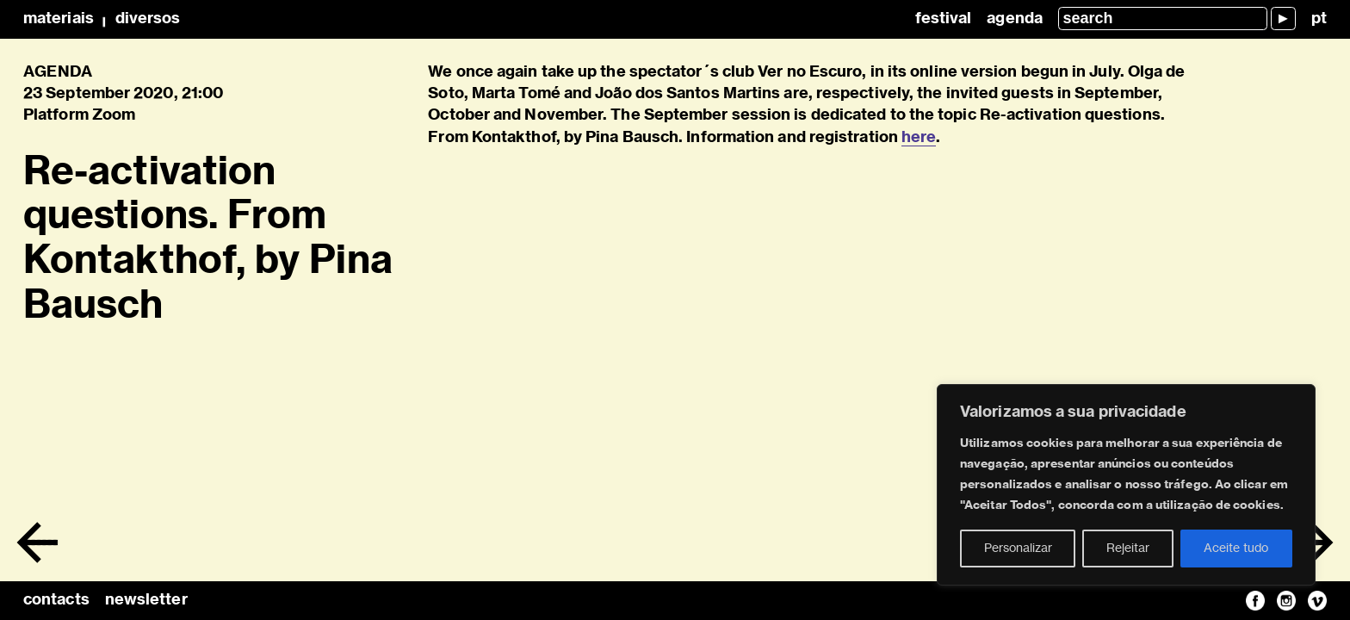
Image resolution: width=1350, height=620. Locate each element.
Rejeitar (1127, 548)
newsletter (146, 600)
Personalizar (1018, 548)
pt (1319, 19)
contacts (56, 600)
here (918, 138)
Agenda (1015, 19)
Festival (943, 19)
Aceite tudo (1236, 548)
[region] (1126, 485)
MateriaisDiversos (101, 19)
